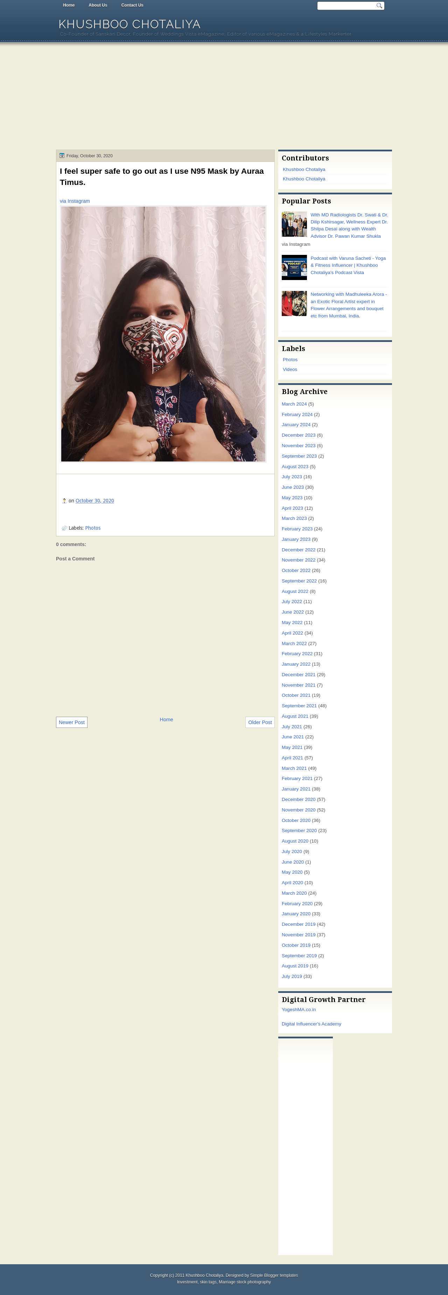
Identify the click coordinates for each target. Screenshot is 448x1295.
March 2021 (294, 768)
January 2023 (296, 539)
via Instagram (75, 201)
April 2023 (292, 508)
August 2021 (295, 716)
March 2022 (294, 643)
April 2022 (292, 633)
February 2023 (297, 528)
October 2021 (296, 695)
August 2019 (295, 965)
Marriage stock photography (245, 1282)
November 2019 (299, 934)
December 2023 (299, 435)
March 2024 (294, 404)
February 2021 (297, 778)
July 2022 (292, 601)
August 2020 (295, 841)
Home (69, 5)
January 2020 (296, 913)
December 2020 (299, 799)
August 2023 (295, 466)
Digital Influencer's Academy (311, 1023)
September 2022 (299, 581)
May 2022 (292, 622)
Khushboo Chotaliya (129, 24)
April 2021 (292, 757)
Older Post (260, 722)
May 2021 (292, 747)
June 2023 (293, 487)
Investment (187, 1282)
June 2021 (293, 736)
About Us (98, 5)
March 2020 (294, 893)
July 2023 (292, 476)
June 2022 (293, 612)
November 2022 (299, 560)
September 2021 (299, 705)
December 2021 (299, 674)
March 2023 (294, 518)
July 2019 (292, 976)
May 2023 (292, 497)
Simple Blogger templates (274, 1275)
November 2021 (299, 685)
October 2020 (296, 820)
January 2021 (296, 789)
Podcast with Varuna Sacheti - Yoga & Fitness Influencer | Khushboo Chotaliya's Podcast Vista (348, 265)
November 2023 (299, 445)
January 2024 (296, 424)
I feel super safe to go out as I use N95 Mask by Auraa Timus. (162, 176)
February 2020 (297, 903)
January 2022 (296, 664)
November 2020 (299, 810)
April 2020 (292, 882)
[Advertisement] (224, 97)
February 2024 (297, 414)
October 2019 (296, 945)
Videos (290, 369)
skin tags (208, 1282)
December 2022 (299, 549)
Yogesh (290, 1009)
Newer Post (72, 722)
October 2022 (296, 570)
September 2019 (299, 955)
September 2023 (299, 456)
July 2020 (292, 851)
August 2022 (295, 591)
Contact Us (132, 5)
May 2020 (292, 872)
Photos (92, 528)
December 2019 (299, 924)
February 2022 (297, 653)
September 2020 (299, 830)
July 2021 (292, 726)
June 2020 (293, 862)
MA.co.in (307, 1009)
